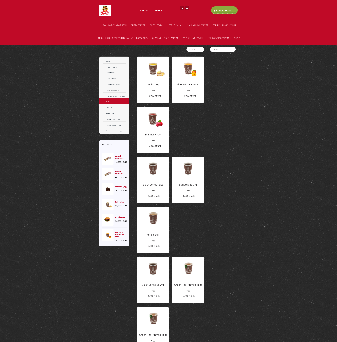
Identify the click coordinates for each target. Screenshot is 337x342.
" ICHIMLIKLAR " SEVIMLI (199, 25)
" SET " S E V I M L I (176, 25)
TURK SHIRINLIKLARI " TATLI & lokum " (115, 38)
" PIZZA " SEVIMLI (139, 25)
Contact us (158, 10)
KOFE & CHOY (142, 38)
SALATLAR (156, 38)
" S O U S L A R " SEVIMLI (193, 38)
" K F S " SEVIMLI (157, 25)
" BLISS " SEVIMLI (171, 38)
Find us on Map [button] (168, 338)
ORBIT (237, 38)
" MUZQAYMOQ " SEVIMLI (219, 38)
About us (144, 10)
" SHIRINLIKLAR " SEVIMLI (224, 25)
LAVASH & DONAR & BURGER (115, 25)
